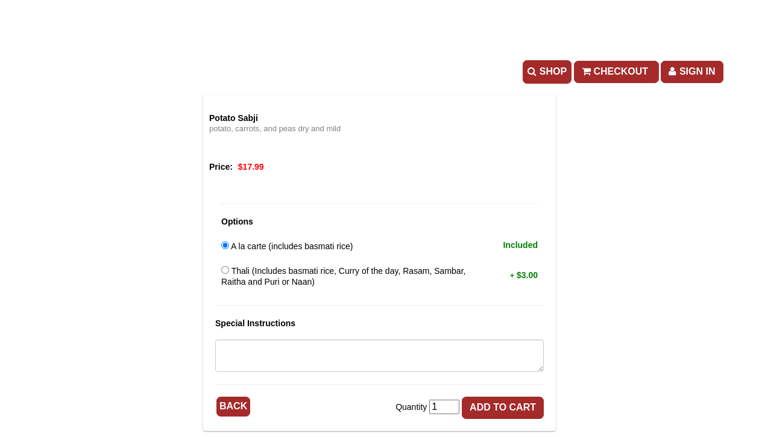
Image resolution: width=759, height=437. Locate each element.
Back (233, 406)
